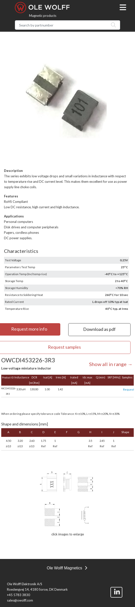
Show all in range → (111, 364)
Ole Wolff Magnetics (67, 568)
